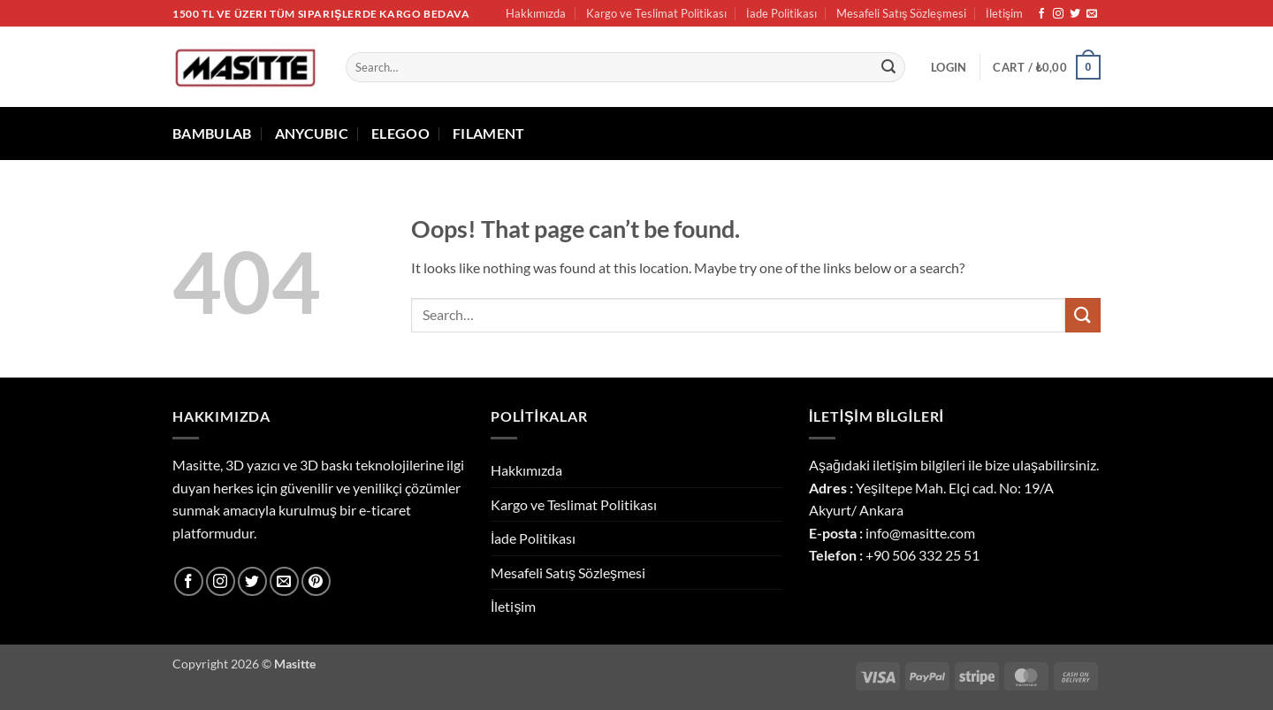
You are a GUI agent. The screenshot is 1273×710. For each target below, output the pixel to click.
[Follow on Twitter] (1075, 14)
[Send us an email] (1091, 14)
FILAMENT (489, 133)
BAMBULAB (212, 133)
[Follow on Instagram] (1058, 14)
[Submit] (888, 67)
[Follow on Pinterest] (316, 581)
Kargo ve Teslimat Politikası (656, 13)
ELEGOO (400, 133)
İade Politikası (781, 13)
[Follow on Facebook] (1041, 14)
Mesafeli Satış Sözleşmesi (901, 13)
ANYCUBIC (312, 133)
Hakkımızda (536, 13)
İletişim (1004, 13)
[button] (948, 67)
